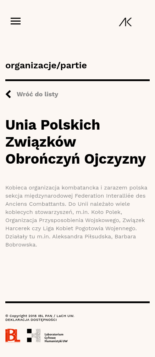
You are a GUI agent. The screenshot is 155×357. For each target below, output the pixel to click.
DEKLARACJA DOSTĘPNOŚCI (31, 320)
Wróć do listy (37, 94)
